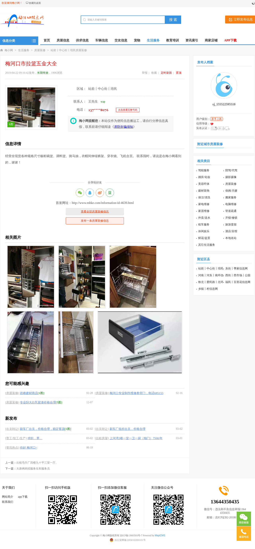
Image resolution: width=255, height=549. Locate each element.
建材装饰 (203, 190)
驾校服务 (203, 170)
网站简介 (7, 496)
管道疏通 (230, 210)
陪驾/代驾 (231, 170)
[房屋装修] (12, 393)
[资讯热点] (12, 447)
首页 (47, 40)
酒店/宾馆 (231, 231)
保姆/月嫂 (231, 190)
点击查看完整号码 (127, 110)
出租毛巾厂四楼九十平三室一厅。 (37, 462)
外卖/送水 (204, 217)
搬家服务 (230, 197)
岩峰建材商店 (29, 393)
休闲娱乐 (203, 231)
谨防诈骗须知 (123, 126)
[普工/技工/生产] (16, 438)
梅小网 (9, 50)
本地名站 (230, 238)
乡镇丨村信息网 (208, 288)
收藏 (154, 72)
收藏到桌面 (35, 3)
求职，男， (34, 438)
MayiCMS (160, 535)
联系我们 (7, 501)
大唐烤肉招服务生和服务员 (33, 468)
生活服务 (23, 50)
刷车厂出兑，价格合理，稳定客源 (42, 429)
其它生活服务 (206, 244)
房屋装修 (39, 50)
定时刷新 (166, 72)
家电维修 (203, 204)
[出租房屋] (102, 438)
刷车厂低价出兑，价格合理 (127, 429)
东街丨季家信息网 (236, 268)
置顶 (178, 72)
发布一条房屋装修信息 (95, 220)
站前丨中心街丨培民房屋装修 (69, 50)
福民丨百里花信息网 (237, 282)
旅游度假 (230, 224)
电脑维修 (230, 204)
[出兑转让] (12, 429)
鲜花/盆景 (204, 238)
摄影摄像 (230, 177)
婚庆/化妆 (204, 177)
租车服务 (203, 224)
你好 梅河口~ (28, 447)
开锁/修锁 (231, 217)
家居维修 (203, 210)
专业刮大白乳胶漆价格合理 (38, 402)
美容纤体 (203, 183)
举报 (144, 72)
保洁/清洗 (204, 197)
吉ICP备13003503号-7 (131, 535)
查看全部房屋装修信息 (95, 211)
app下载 (22, 496)
